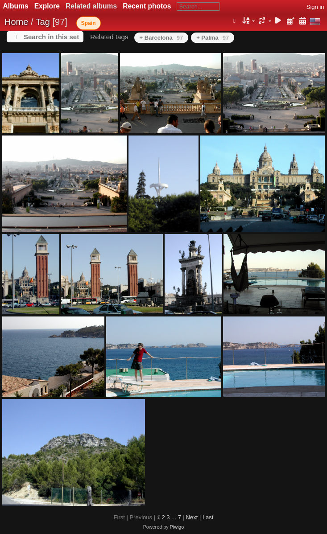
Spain (88, 23)
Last (208, 517)
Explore (47, 6)
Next (192, 517)
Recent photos (147, 6)
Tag (43, 22)
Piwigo (177, 527)
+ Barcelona (161, 37)
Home (16, 22)
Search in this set (51, 37)
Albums (16, 6)
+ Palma (212, 37)
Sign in (315, 7)
